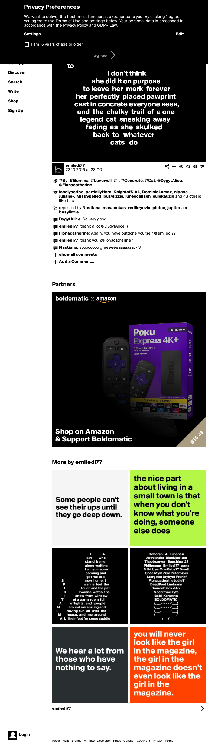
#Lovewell (101, 181)
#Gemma (79, 181)
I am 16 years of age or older (57, 44)
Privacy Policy (75, 25)
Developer (104, 741)
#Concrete (132, 181)
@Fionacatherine (75, 185)
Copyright (143, 741)
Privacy (157, 741)
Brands (77, 741)
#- (116, 181)
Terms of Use (68, 21)
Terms (169, 741)
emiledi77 (75, 165)
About (56, 741)
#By (63, 181)
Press (117, 741)
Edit (180, 34)
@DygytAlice (169, 181)
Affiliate (89, 741)
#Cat (150, 181)
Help (66, 741)
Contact (128, 741)
